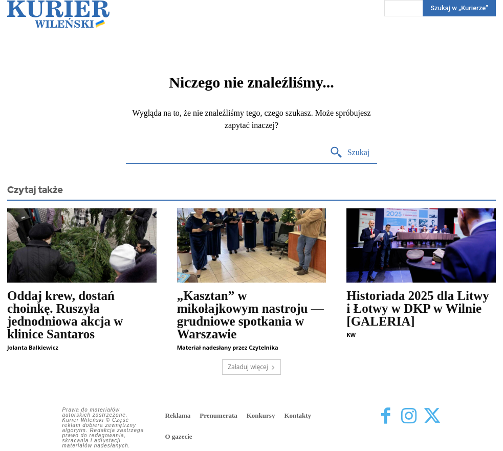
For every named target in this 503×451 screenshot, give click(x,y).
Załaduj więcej (251, 366)
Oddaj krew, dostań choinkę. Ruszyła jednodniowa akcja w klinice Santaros (65, 315)
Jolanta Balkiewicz (32, 347)
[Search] (350, 153)
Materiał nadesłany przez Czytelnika (227, 347)
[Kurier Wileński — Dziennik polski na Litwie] (58, 14)
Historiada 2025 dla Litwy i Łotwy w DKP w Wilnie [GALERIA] (417, 308)
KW (351, 334)
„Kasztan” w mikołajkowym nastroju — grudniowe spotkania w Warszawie (250, 315)
